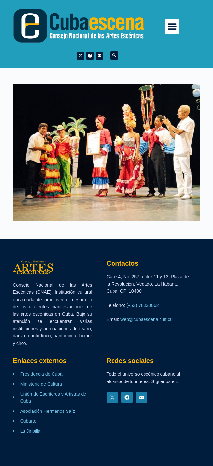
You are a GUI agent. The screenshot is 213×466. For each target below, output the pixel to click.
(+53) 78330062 (142, 305)
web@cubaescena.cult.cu (146, 319)
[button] (172, 26)
